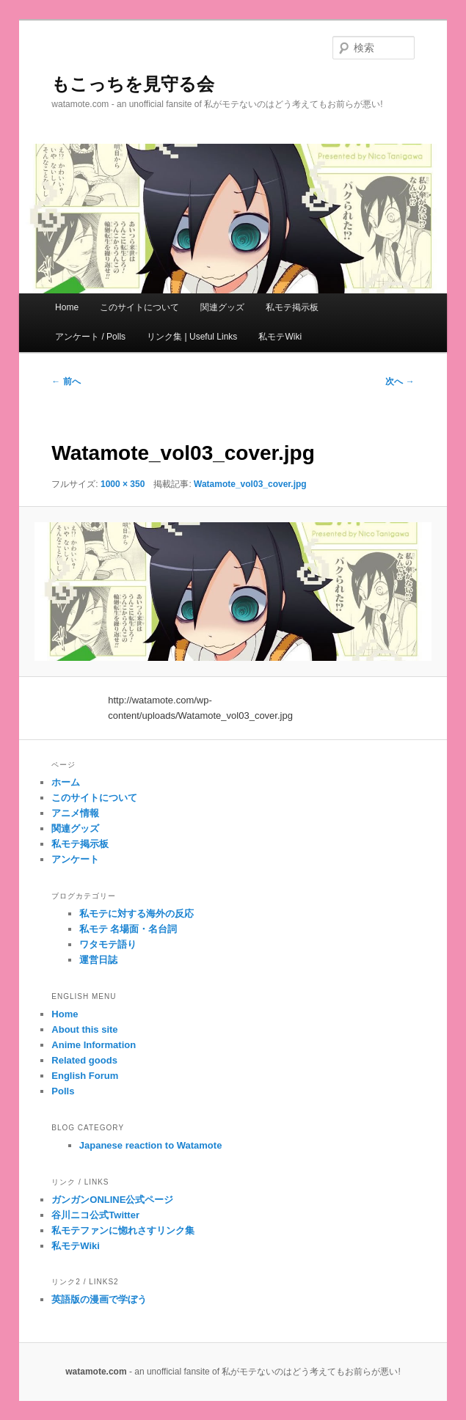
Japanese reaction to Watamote (150, 1145)
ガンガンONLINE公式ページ (112, 1199)
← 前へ (65, 381)
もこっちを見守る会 (132, 84)
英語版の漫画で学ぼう (99, 1299)
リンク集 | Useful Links (192, 337)
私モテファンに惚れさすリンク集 (122, 1230)
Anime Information (93, 1044)
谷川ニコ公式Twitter (95, 1214)
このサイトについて (139, 307)
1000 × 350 (123, 484)
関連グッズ (222, 307)
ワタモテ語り (107, 944)
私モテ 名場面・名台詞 (128, 928)
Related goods (84, 1060)
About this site (84, 1029)
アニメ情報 (75, 813)
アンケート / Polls (90, 337)
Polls (62, 1091)
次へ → (399, 381)
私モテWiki (280, 337)
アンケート (75, 859)
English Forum (84, 1075)
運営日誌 (98, 959)
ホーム (65, 782)
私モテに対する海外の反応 (136, 913)
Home (67, 307)
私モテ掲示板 (292, 307)
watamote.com (95, 1371)
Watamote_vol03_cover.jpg (250, 484)
